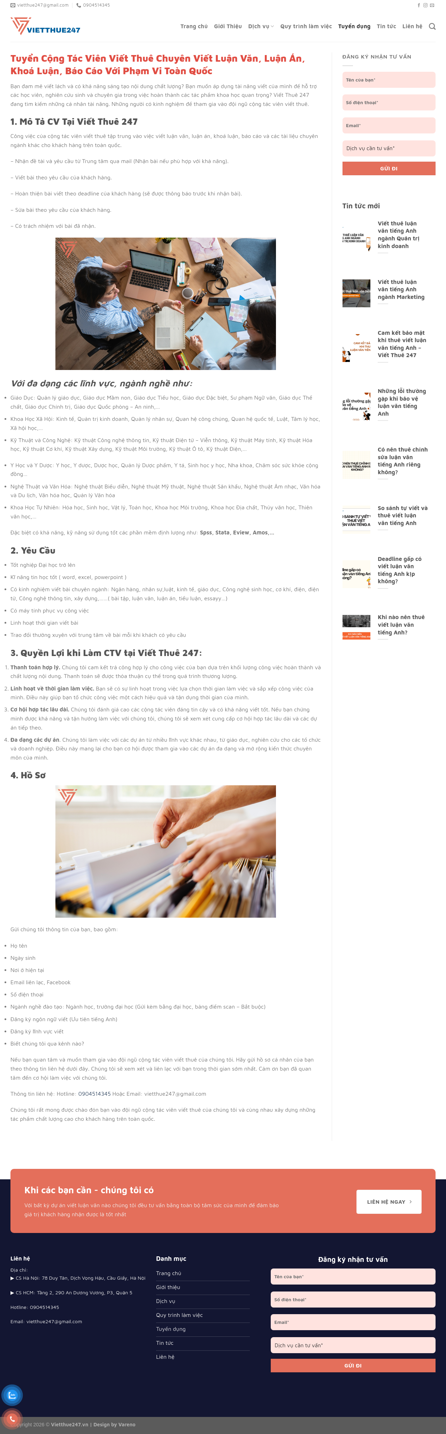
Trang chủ (194, 26)
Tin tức (386, 26)
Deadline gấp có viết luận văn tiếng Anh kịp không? (400, 570)
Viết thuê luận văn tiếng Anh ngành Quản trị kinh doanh (399, 234)
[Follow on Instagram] (425, 5)
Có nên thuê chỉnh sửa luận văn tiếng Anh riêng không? (403, 460)
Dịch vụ (261, 26)
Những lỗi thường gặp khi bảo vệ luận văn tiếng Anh (402, 402)
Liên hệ (412, 26)
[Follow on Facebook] (419, 5)
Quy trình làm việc (306, 26)
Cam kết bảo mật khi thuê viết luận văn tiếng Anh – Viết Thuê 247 (402, 343)
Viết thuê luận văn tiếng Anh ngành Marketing (401, 289)
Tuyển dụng (354, 26)
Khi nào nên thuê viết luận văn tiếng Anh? (401, 624)
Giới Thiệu (228, 26)
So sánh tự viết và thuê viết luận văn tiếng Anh (403, 515)
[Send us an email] (432, 5)
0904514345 (94, 1093)
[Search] (432, 26)
